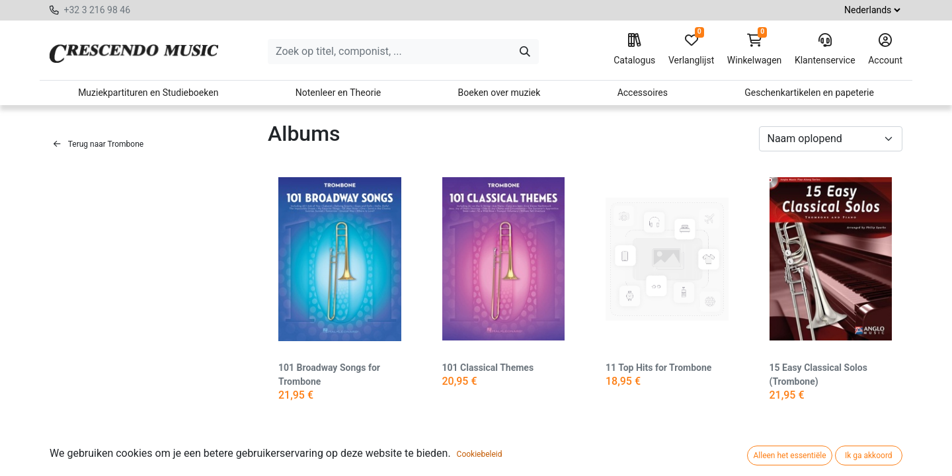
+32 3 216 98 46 (96, 10)
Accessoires (642, 92)
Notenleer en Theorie (338, 92)
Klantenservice (825, 49)
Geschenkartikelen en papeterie (809, 92)
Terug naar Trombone (98, 144)
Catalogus (634, 49)
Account (885, 49)
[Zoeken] (525, 51)
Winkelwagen (754, 49)
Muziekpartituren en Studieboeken (148, 92)
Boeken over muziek (499, 92)
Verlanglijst (691, 49)
